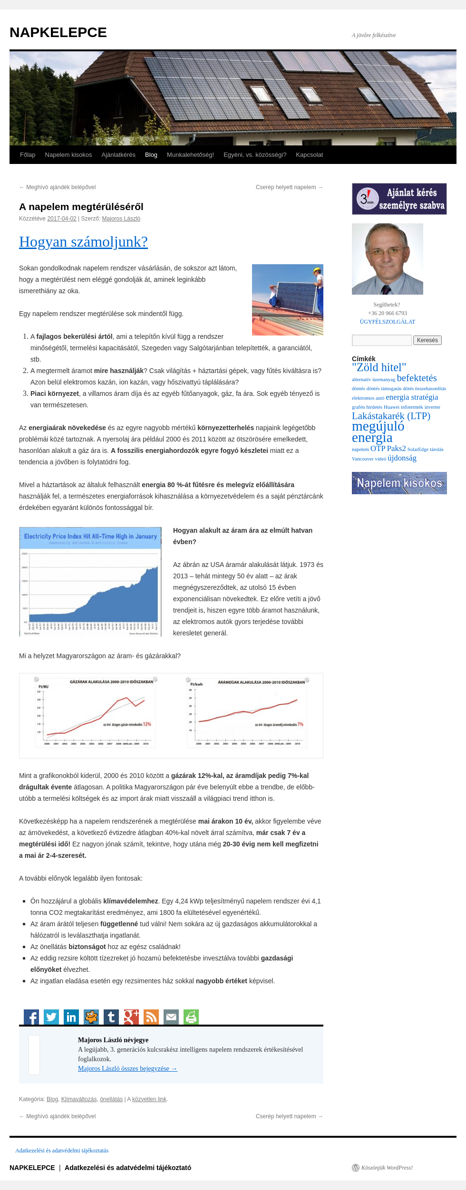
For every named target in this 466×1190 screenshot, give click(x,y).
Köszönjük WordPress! (387, 1167)
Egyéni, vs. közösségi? (254, 154)
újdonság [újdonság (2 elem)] (402, 457)
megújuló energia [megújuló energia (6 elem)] (378, 431)
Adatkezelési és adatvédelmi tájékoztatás (61, 1150)
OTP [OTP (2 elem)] (378, 448)
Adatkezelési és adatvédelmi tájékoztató (128, 1167)
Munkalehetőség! (190, 154)
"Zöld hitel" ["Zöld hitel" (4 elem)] (379, 367)
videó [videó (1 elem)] (381, 458)
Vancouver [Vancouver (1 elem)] (363, 458)
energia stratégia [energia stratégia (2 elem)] (412, 397)
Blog (151, 154)
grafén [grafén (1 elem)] (358, 407)
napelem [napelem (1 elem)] (360, 449)
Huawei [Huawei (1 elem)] (391, 407)
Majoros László (121, 218)
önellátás (111, 1099)
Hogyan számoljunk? (83, 241)
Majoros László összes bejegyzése (127, 1068)
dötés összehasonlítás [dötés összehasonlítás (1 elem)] (425, 388)
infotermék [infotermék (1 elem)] (412, 407)
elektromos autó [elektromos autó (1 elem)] (368, 398)
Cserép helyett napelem (289, 187)
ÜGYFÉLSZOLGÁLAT (388, 321)
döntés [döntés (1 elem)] (358, 388)
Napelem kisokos (68, 154)
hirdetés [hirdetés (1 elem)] (374, 407)
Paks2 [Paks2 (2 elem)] (396, 448)
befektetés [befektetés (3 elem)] (417, 378)
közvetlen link (149, 1099)
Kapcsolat (309, 154)
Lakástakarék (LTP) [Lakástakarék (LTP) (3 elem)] (391, 416)
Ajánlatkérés (119, 154)
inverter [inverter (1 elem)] (432, 407)
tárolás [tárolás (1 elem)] (436, 449)
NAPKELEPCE (58, 32)
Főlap (28, 154)
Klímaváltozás (79, 1099)
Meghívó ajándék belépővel (57, 187)
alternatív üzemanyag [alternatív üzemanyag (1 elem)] (373, 379)
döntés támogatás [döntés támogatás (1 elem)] (384, 388)
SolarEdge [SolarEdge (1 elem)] (418, 449)
